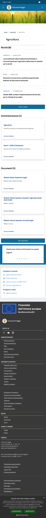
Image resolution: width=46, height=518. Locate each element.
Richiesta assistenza (10, 472)
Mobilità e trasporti (9, 384)
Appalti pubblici (8, 376)
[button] (23, 515)
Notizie (5, 74)
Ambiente (6, 401)
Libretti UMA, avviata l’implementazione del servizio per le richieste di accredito (21, 95)
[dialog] (23, 507)
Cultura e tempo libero (10, 368)
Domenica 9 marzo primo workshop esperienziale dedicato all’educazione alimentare (21, 79)
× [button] (44, 498)
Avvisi (5, 422)
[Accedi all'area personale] (39, 2)
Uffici (5, 346)
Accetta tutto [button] (16, 511)
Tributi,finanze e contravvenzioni (13, 398)
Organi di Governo (9, 341)
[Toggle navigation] (3, 7)
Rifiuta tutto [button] (30, 511)
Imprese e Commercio (10, 373)
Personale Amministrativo (11, 354)
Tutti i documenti (23, 241)
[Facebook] (4, 332)
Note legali (7, 486)
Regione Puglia (7, 2)
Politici (6, 352)
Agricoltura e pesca (9, 409)
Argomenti (13, 32)
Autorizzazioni (8, 406)
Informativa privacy (9, 483)
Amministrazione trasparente (12, 480)
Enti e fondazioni (9, 349)
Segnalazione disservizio (11, 467)
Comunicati (6, 55)
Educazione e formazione (11, 392)
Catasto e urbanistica (10, 379)
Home (5, 32)
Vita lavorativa (8, 371)
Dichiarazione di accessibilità (12, 489)
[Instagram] (13, 332)
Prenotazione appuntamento (12, 464)
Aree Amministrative (10, 343)
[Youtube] (8, 332)
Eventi (6, 433)
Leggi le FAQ (7, 470)
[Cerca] (42, 7)
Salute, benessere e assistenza (13, 403)
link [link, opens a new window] (36, 508)
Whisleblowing (8, 491)
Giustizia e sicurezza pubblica (12, 395)
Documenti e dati (9, 357)
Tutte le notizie (23, 107)
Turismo (6, 381)
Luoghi (6, 430)
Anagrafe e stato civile (10, 365)
